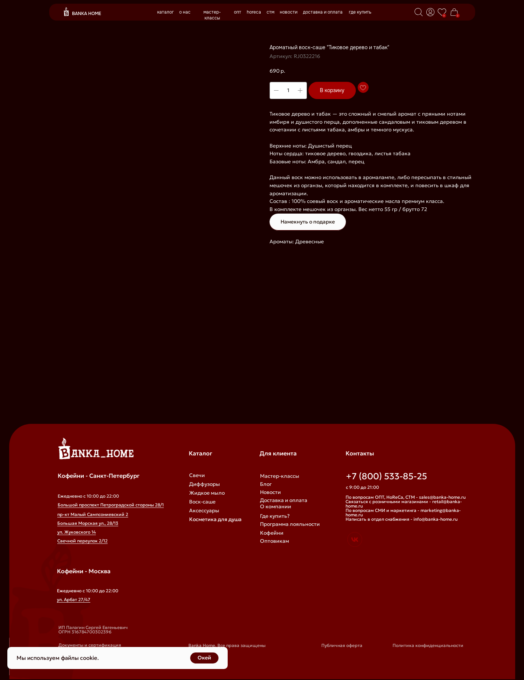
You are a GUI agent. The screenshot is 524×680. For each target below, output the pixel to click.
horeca (254, 12)
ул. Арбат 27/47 (73, 599)
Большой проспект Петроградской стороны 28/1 (111, 505)
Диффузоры (204, 484)
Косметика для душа (215, 519)
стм (270, 12)
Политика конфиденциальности (428, 645)
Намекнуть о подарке (308, 221)
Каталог (200, 453)
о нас (185, 12)
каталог (165, 12)
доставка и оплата (323, 12)
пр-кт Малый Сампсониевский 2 (92, 514)
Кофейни (271, 533)
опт (237, 12)
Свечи (197, 475)
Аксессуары (204, 510)
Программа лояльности (290, 524)
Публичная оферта (341, 645)
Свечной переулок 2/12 (82, 540)
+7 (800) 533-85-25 (386, 476)
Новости (270, 492)
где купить (360, 12)
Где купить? (275, 516)
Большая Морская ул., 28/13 (87, 523)
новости (288, 12)
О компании (275, 506)
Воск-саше (202, 501)
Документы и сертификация (89, 645)
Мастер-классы (279, 476)
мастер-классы (212, 15)
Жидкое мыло (207, 493)
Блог (266, 484)
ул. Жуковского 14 (76, 532)
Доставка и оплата (283, 500)
